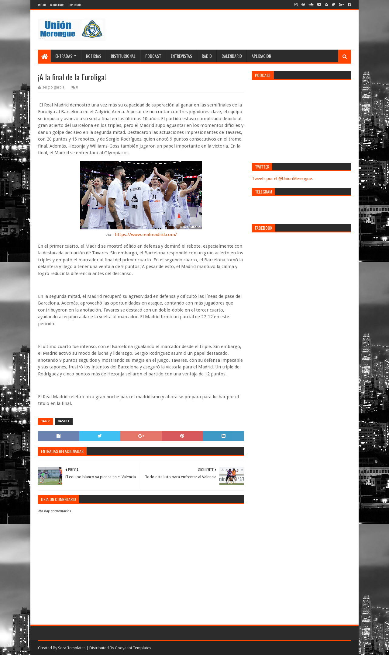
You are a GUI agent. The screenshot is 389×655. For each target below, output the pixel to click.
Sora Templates (71, 648)
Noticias (93, 56)
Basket (64, 421)
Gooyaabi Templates (133, 648)
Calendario (232, 56)
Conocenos (57, 4)
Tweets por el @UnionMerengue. (282, 178)
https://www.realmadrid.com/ (146, 234)
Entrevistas (181, 56)
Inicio (42, 4)
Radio (207, 56)
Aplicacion (261, 56)
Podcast (153, 56)
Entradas (63, 56)
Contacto (75, 4)
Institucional (123, 56)
